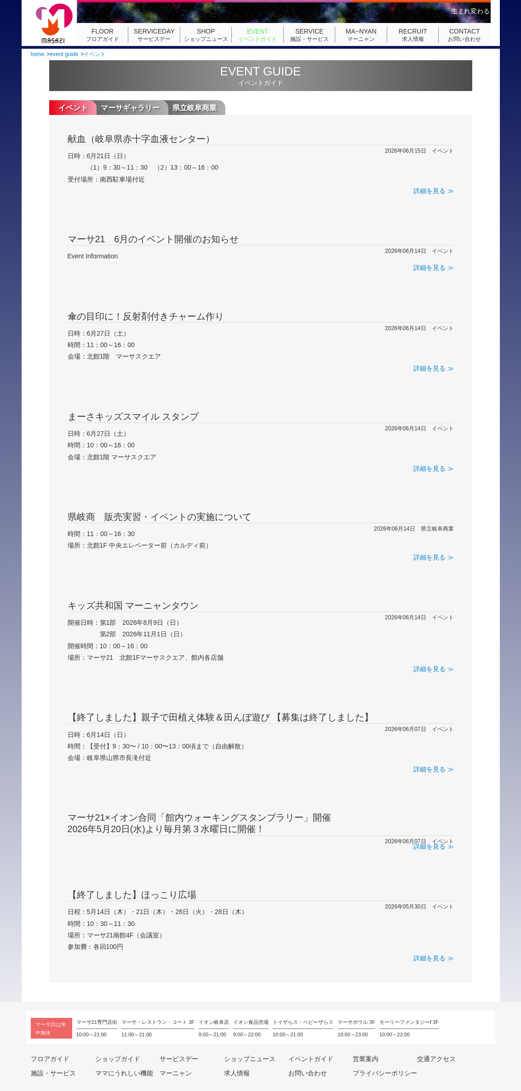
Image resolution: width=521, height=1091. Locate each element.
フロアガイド (102, 35)
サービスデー (154, 35)
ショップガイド (117, 1058)
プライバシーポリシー (385, 1073)
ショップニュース (206, 35)
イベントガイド (257, 35)
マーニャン (361, 35)
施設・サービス (309, 35)
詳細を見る (429, 190)
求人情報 (413, 35)
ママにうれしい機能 (124, 1073)
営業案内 (365, 1058)
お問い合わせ (464, 35)
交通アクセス (436, 1058)
